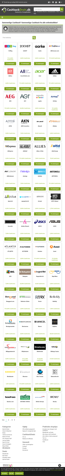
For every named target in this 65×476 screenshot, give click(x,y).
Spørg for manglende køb (29, 431)
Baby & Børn (5, 446)
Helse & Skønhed (6, 431)
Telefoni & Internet (7, 434)
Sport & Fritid (5, 442)
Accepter (4, 473)
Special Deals (5, 459)
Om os (24, 437)
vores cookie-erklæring (57, 470)
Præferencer (19, 473)
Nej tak (11, 473)
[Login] (53, 2)
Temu (57, 11)
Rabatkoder (5, 453)
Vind (44, 441)
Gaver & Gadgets (6, 444)
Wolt (35, 13)
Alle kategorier (6, 448)
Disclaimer (25, 450)
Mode (3, 433)
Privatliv (24, 448)
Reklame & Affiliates (27, 438)
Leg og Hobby (6, 440)
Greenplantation (51, 11)
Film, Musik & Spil (7, 438)
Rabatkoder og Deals (48, 432)
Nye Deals (5, 455)
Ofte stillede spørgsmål (28, 429)
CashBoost (45, 440)
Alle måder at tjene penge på (50, 436)
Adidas (61, 11)
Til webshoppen (10, 63)
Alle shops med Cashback (49, 434)
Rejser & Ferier (6, 436)
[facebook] (60, 465)
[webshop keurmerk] (7, 466)
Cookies (24, 446)
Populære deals (6, 457)
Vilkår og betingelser (27, 444)
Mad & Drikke (5, 429)
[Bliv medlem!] (56, 2)
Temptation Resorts (42, 11)
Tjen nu (44, 438)
